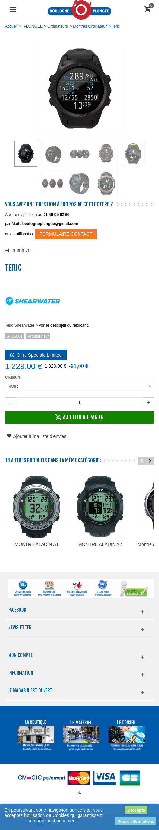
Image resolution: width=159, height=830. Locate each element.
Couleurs (13, 377)
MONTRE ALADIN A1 (42, 557)
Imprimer (20, 250)
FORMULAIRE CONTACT (65, 234)
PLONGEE (33, 26)
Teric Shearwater (19, 325)
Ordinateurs (57, 26)
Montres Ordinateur (90, 26)
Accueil (11, 26)
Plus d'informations (136, 821)
